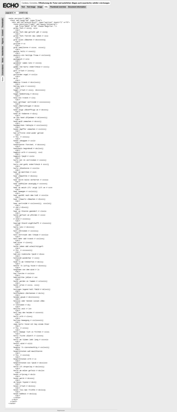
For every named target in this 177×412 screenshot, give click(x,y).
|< (10, 13)
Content (3, 33)
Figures (3, 41)
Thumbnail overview (58, 7)
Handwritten (3, 51)
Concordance (3, 70)
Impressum (61, 410)
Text (23, 7)
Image (40, 7)
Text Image (31, 7)
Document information (77, 7)
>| (26, 13)
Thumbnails (3, 22)
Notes (3, 60)
